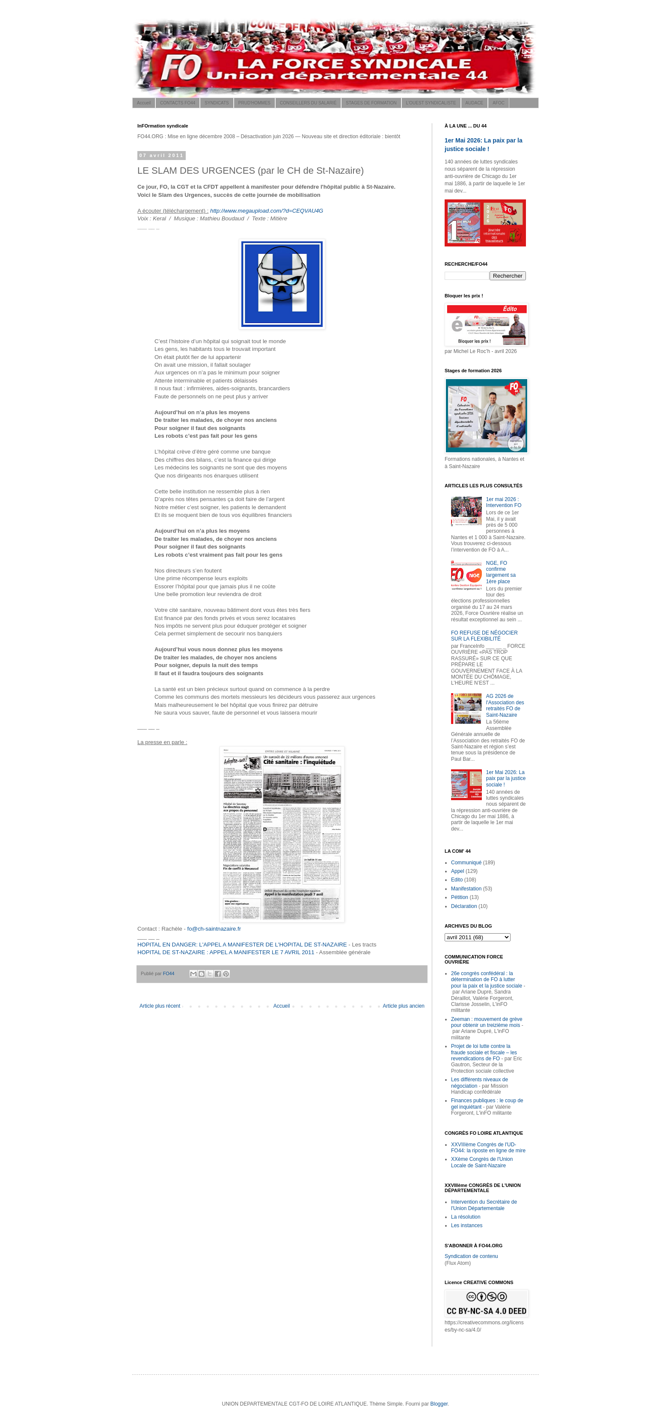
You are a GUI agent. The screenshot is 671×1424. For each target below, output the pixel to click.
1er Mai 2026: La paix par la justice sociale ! (506, 778)
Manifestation (466, 889)
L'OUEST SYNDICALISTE (431, 103)
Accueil (144, 103)
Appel (457, 871)
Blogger (439, 1404)
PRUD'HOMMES (254, 103)
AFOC (499, 103)
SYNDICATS (217, 103)
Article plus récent (160, 1006)
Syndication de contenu (471, 1256)
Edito (457, 880)
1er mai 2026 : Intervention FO (504, 502)
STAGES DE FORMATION (371, 103)
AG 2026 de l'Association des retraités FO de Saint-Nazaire (505, 705)
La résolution (466, 1217)
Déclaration (464, 906)
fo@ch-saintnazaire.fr (214, 929)
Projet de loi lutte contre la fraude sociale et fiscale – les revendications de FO (484, 1052)
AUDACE (475, 103)
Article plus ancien (404, 1006)
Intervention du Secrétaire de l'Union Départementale (484, 1205)
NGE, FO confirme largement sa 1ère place (501, 572)
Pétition (459, 897)
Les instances (466, 1225)
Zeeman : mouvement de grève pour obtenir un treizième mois (487, 1022)
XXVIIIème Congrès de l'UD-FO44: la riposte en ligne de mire (488, 1148)
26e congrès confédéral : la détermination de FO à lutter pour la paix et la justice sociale (486, 979)
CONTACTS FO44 (177, 103)
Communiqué (466, 863)
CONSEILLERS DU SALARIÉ (308, 103)
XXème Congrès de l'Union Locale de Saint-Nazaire (482, 1162)
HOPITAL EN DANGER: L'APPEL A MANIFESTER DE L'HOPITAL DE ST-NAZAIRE (242, 944)
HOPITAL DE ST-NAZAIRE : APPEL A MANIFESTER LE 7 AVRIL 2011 (226, 952)
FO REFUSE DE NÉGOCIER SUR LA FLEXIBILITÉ (484, 636)
